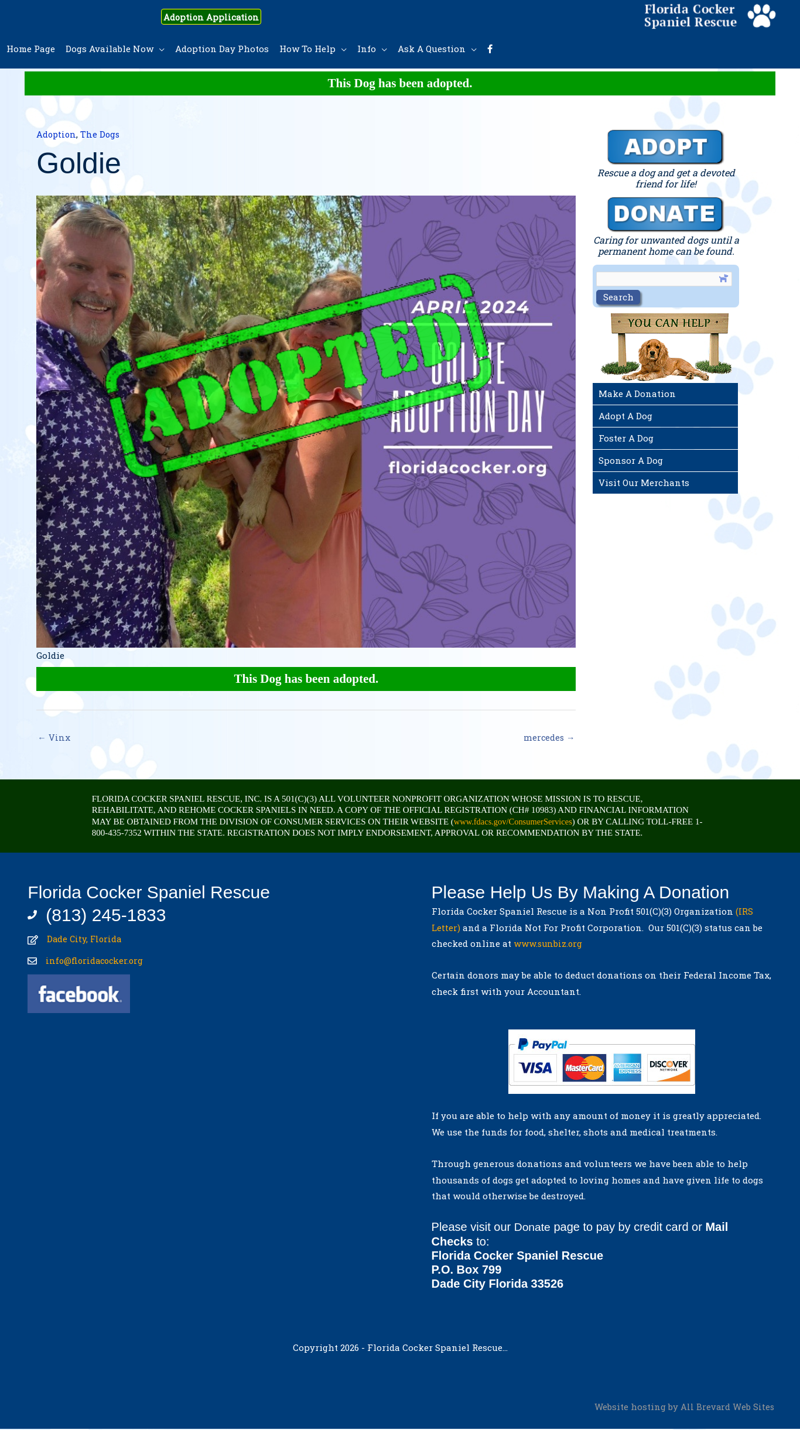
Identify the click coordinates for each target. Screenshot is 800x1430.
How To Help (307, 48)
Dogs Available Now (109, 48)
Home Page (30, 48)
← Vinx (53, 738)
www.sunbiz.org (551, 944)
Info (366, 48)
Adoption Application (220, 16)
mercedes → (548, 738)
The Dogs (102, 134)
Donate (533, 1228)
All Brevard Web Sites (727, 1407)
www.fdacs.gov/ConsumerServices (515, 822)
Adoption (57, 134)
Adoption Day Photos (222, 48)
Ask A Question (432, 48)
